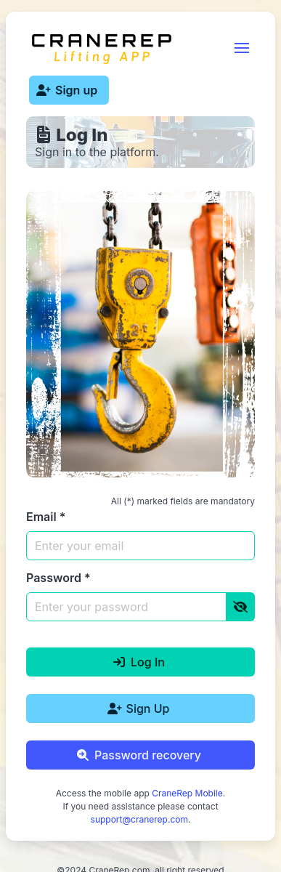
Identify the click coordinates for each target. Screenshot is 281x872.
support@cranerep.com (139, 819)
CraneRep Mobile (187, 793)
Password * (58, 577)
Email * (45, 516)
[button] (241, 47)
